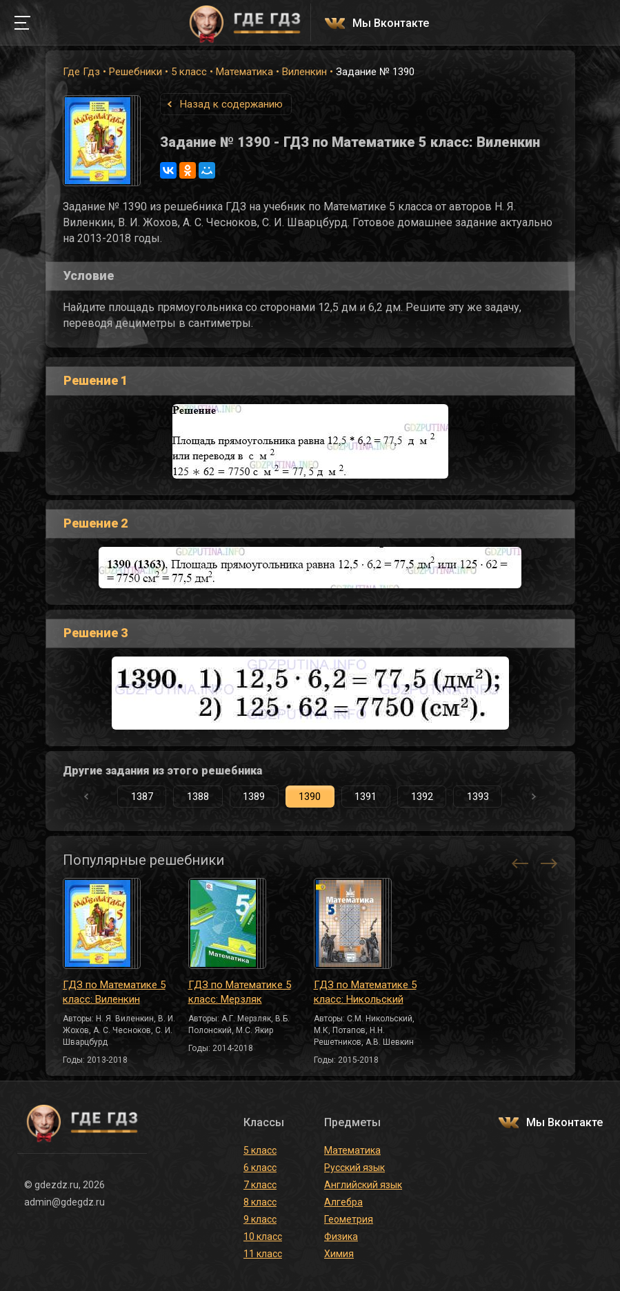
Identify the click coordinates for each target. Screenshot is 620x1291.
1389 (254, 796)
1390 (310, 796)
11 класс (262, 1253)
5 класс (189, 72)
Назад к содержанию (231, 104)
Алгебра (343, 1202)
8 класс (260, 1202)
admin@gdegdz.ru (64, 1202)
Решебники (135, 72)
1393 (478, 796)
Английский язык (363, 1184)
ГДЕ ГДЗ (245, 23)
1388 (198, 796)
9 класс (260, 1219)
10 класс (262, 1236)
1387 (142, 796)
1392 (422, 796)
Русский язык (354, 1167)
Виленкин (304, 72)
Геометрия (348, 1219)
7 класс (260, 1184)
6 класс (260, 1167)
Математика (244, 72)
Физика (341, 1236)
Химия (339, 1253)
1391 (365, 796)
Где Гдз (81, 72)
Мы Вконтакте (390, 24)
